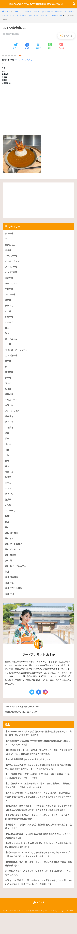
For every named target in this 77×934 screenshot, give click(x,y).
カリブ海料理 (11, 362)
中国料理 (9, 294)
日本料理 (9, 237)
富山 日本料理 (12, 544)
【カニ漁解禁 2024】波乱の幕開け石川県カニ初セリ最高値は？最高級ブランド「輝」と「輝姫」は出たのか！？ (37, 799)
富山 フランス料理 (14, 555)
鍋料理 (8, 385)
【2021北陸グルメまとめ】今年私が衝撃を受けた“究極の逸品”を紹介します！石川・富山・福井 (37, 755)
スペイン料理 (11, 271)
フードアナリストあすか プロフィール (23, 719)
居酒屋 (8, 254)
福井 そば (9, 606)
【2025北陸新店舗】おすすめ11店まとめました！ (29, 773)
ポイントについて (23, 63)
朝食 (7, 475)
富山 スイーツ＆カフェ (16, 578)
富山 (7, 538)
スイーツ (9, 504)
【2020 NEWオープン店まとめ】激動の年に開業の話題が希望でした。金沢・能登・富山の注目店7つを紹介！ (37, 746)
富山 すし (9, 549)
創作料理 (9, 322)
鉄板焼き (9, 424)
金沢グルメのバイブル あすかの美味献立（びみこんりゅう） (36, 5)
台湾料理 (9, 283)
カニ (7, 334)
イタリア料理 (11, 277)
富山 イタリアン (13, 561)
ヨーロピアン (11, 288)
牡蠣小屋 (9, 402)
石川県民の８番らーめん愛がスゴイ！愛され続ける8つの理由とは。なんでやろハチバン (38, 893)
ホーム (7, 15)
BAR (7, 526)
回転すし (9, 311)
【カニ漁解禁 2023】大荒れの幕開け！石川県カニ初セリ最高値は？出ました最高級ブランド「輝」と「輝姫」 (37, 790)
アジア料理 (10, 300)
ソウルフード (11, 407)
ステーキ (9, 430)
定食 (7, 470)
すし (7, 243)
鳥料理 (8, 368)
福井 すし (9, 594)
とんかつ (9, 328)
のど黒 (8, 396)
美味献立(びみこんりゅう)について (22, 724)
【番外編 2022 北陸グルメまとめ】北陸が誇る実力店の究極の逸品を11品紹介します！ (38, 845)
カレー (8, 464)
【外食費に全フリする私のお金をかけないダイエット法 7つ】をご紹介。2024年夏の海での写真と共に (38, 836)
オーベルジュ (11, 345)
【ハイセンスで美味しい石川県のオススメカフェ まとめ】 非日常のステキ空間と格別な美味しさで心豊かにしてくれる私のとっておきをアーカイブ (38, 811)
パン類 (8, 515)
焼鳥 (7, 447)
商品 (7, 532)
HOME (38, 923)
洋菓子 (8, 509)
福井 (7, 583)
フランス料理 (11, 260)
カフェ (8, 492)
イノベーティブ (12, 266)
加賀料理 (9, 379)
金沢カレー (10, 413)
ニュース (17, 15)
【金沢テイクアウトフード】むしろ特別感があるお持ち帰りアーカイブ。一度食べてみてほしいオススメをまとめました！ (38, 874)
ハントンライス (12, 419)
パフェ (8, 498)
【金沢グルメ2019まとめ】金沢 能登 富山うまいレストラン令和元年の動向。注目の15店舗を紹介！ (38, 865)
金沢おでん (10, 249)
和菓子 (8, 487)
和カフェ (9, 481)
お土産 (8, 317)
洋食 (7, 339)
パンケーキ (10, 521)
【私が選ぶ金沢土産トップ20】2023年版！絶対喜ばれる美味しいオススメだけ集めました (37, 855)
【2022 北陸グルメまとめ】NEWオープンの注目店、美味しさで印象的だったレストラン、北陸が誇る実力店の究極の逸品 (38, 765)
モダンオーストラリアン (17, 356)
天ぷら (8, 390)
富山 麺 (8, 572)
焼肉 (7, 441)
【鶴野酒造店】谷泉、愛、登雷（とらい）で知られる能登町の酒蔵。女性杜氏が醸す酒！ (38, 884)
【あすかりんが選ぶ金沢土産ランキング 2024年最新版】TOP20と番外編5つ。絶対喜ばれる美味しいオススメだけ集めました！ (38, 780)
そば (7, 458)
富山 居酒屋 (11, 566)
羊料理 (8, 305)
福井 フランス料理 (14, 600)
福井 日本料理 (12, 589)
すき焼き (9, 436)
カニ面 (8, 351)
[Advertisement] (38, 112)
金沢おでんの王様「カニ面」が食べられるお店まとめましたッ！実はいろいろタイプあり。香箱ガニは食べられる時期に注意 (38, 903)
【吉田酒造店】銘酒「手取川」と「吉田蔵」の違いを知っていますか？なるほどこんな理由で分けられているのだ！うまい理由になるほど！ (38, 824)
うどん (8, 453)
